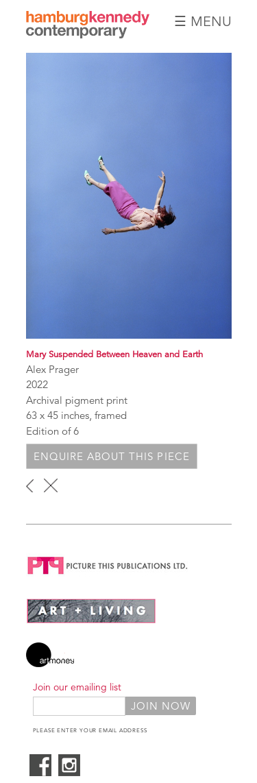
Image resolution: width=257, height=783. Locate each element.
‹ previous (30, 485)
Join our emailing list (77, 687)
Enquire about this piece (112, 456)
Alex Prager (52, 369)
